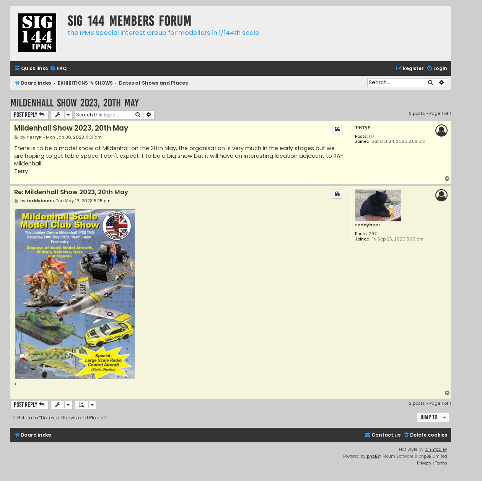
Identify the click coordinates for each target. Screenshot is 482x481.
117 (371, 136)
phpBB (373, 456)
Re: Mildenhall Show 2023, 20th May (71, 192)
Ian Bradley (436, 449)
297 (372, 233)
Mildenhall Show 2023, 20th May (74, 103)
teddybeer (367, 225)
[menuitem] (58, 69)
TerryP (362, 127)
